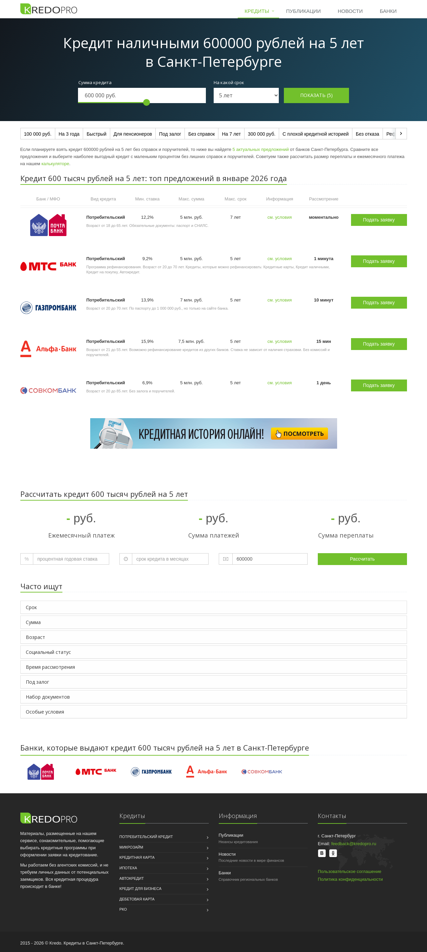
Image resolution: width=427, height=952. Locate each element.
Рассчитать (362, 559)
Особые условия (45, 711)
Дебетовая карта (137, 899)
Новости (350, 11)
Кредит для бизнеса (140, 889)
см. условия (280, 217)
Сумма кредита (95, 82)
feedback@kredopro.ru (353, 843)
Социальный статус (48, 652)
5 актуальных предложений (261, 149)
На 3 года (69, 134)
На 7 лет (231, 134)
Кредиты (257, 11)
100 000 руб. (38, 134)
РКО (123, 909)
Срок (31, 607)
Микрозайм (131, 847)
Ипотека (128, 868)
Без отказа (367, 134)
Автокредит (131, 878)
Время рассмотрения (50, 667)
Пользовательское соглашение (349, 871)
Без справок (201, 134)
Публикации (303, 11)
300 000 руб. (261, 134)
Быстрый (96, 134)
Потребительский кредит (146, 837)
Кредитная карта (137, 857)
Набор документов (48, 697)
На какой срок (229, 82)
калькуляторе (55, 163)
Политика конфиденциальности (350, 879)
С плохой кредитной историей (316, 134)
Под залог (170, 134)
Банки (388, 11)
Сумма (33, 622)
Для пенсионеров (133, 134)
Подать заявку (378, 219)
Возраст (35, 637)
